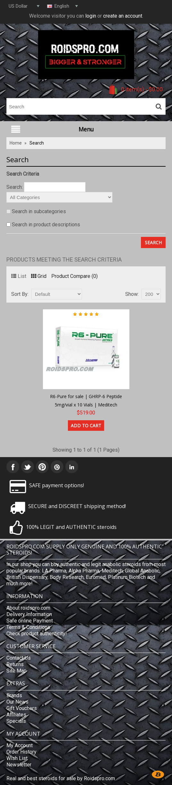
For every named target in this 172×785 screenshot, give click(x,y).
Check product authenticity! (36, 634)
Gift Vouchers (21, 708)
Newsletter (18, 765)
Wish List (17, 758)
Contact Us (18, 658)
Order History (21, 752)
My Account (19, 745)
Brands (14, 695)
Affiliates (16, 715)
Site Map (16, 671)
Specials (16, 721)
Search (36, 143)
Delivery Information (29, 614)
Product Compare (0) (74, 276)
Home (16, 143)
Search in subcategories (39, 211)
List (18, 276)
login (90, 16)
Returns (15, 664)
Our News (17, 702)
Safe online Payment (29, 621)
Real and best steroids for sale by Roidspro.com (60, 778)
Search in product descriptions (46, 224)
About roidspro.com (28, 608)
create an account (122, 16)
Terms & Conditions (28, 627)
